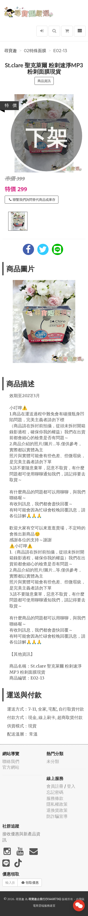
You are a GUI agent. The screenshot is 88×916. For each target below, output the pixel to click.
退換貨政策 (57, 810)
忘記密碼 (54, 792)
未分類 (52, 761)
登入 (71, 786)
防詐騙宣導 (57, 816)
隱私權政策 (57, 804)
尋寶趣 (10, 50)
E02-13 (60, 50)
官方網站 (10, 767)
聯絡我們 (10, 761)
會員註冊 (54, 786)
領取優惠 (30, 882)
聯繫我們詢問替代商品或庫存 (32, 200)
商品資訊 (44, 81)
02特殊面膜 (35, 50)
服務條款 (54, 798)
